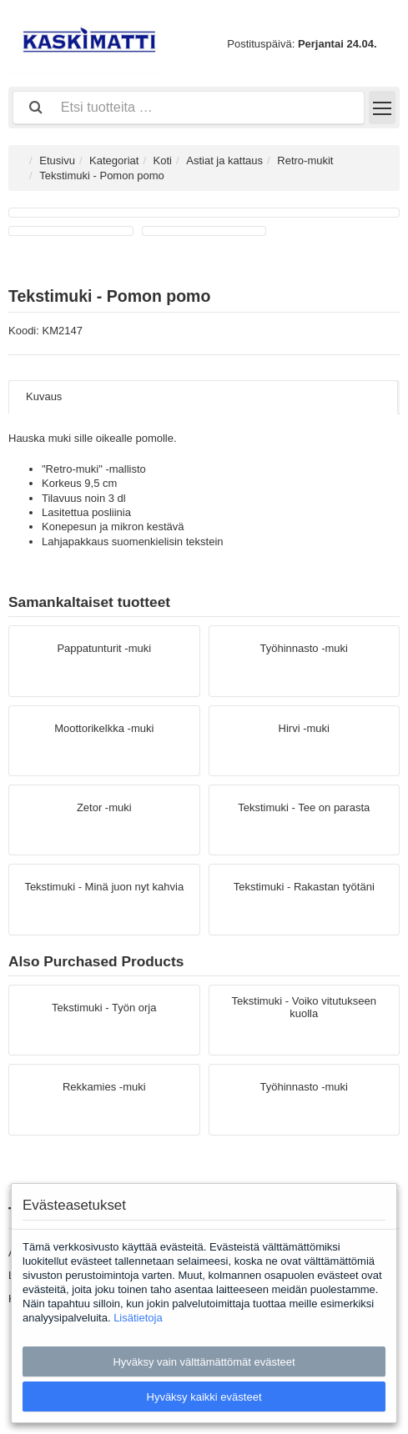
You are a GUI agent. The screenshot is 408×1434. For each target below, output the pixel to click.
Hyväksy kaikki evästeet (204, 1397)
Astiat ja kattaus (224, 160)
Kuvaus (44, 396)
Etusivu (57, 160)
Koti (163, 160)
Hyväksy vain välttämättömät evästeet (204, 1362)
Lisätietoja (138, 1317)
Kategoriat (114, 160)
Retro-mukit (305, 160)
